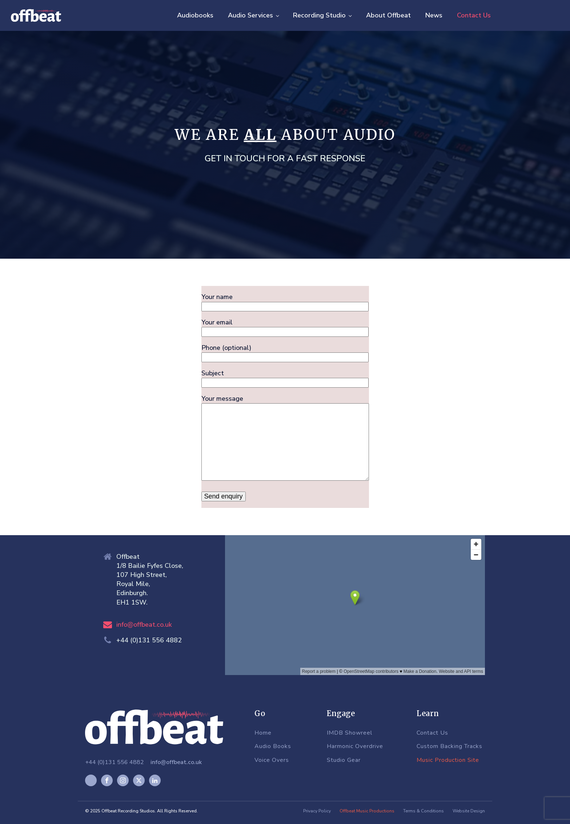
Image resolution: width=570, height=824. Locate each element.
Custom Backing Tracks (449, 746)
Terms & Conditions (423, 811)
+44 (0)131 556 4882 (114, 762)
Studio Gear (344, 760)
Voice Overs (271, 760)
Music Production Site (448, 760)
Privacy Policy (317, 811)
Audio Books (272, 746)
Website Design (469, 811)
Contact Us (474, 15)
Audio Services (250, 15)
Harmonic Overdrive (355, 746)
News (433, 15)
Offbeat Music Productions (367, 811)
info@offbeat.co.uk (144, 624)
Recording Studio (319, 15)
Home (263, 733)
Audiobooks (195, 15)
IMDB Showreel (349, 733)
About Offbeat (388, 15)
